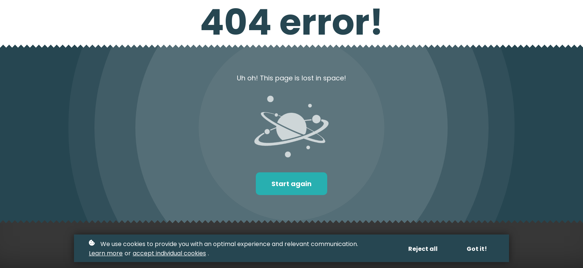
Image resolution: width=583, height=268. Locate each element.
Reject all (423, 249)
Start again (291, 183)
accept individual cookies (169, 253)
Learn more (106, 253)
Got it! (477, 249)
